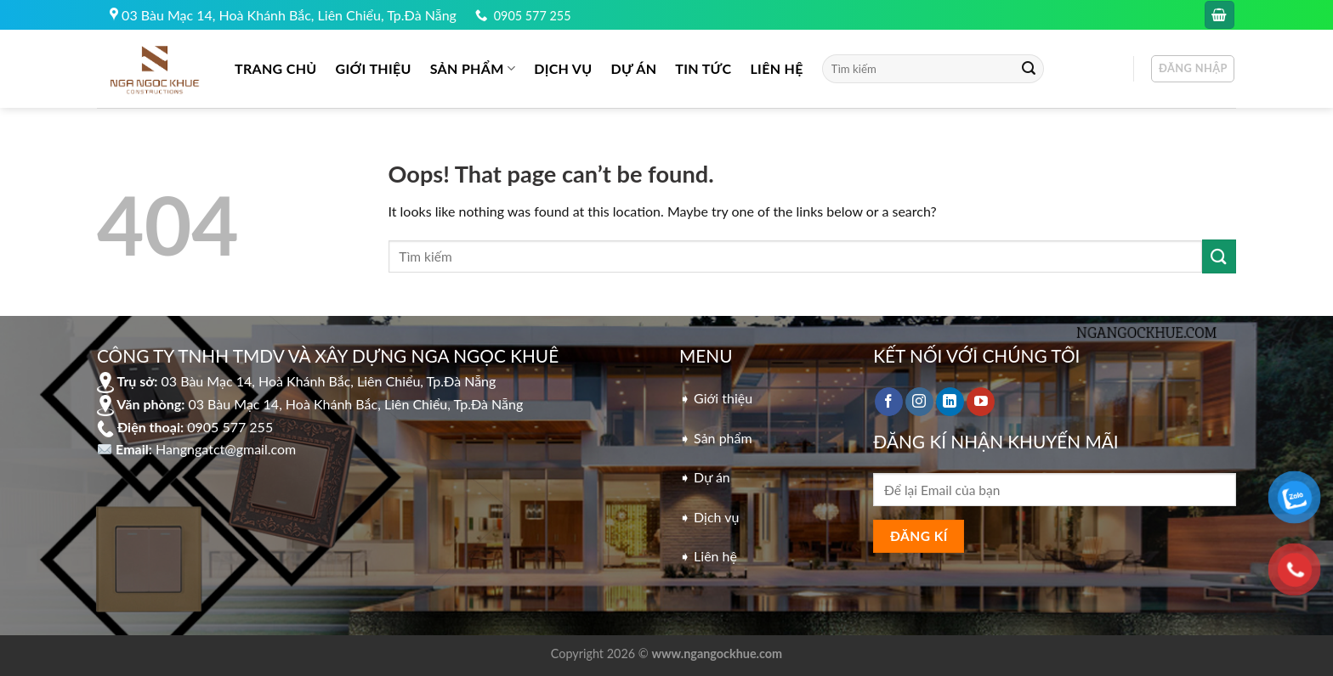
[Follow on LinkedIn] (950, 401)
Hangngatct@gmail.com (226, 449)
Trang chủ (276, 68)
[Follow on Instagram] (919, 401)
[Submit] (1028, 68)
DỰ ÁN (634, 68)
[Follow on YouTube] (981, 401)
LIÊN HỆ (776, 68)
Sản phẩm (472, 68)
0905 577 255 (532, 15)
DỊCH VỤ (563, 68)
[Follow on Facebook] (889, 401)
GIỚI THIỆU (373, 68)
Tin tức (703, 68)
